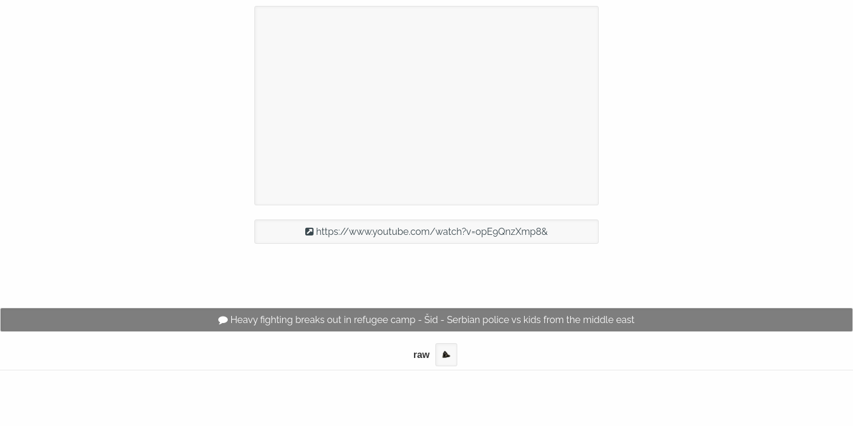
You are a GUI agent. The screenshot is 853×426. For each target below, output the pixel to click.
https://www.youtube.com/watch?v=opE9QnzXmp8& (426, 231)
